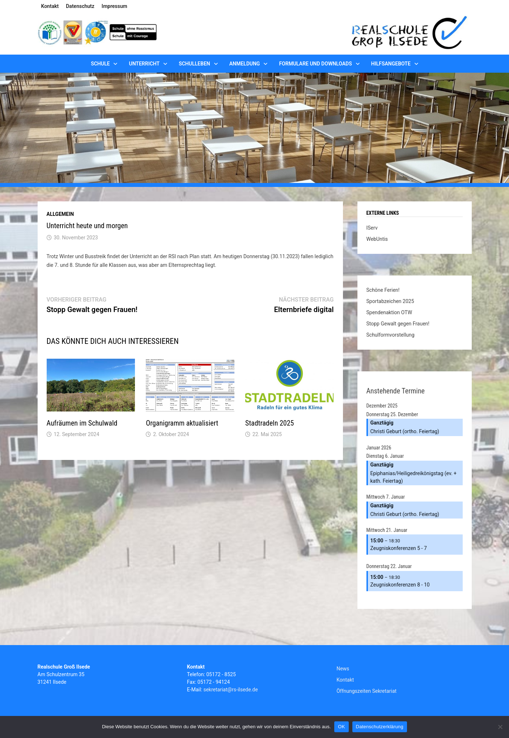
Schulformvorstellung (390, 335)
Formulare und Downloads (315, 64)
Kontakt (50, 6)
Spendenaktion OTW (389, 312)
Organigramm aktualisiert (182, 423)
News (342, 668)
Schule (100, 64)
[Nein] (500, 726)
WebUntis (377, 239)
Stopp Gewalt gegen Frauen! (397, 324)
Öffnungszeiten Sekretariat (366, 691)
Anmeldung (244, 64)
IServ (372, 228)
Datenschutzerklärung (379, 726)
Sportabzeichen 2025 (390, 301)
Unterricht (144, 64)
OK (341, 726)
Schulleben (194, 64)
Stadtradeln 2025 (269, 423)
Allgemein (60, 214)
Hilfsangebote (391, 64)
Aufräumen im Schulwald (82, 423)
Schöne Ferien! (383, 290)
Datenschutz (80, 6)
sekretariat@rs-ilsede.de (230, 689)
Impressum (114, 6)
